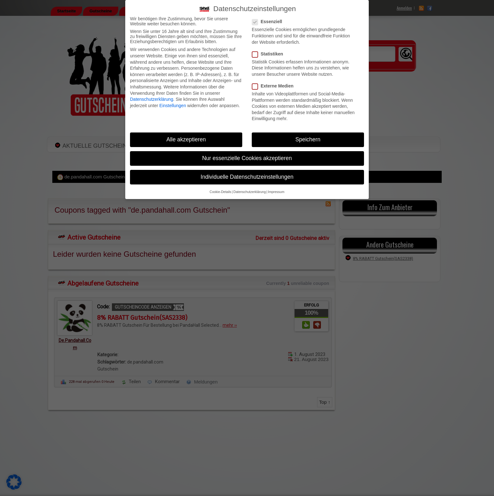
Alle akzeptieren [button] (186, 139)
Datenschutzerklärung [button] (249, 192)
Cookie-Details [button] (220, 192)
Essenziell (269, 21)
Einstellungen (172, 105)
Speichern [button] (308, 139)
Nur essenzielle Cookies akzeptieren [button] (247, 158)
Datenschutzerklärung (151, 99)
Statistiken (269, 53)
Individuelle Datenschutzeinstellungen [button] (247, 177)
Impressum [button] (276, 192)
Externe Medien (274, 85)
